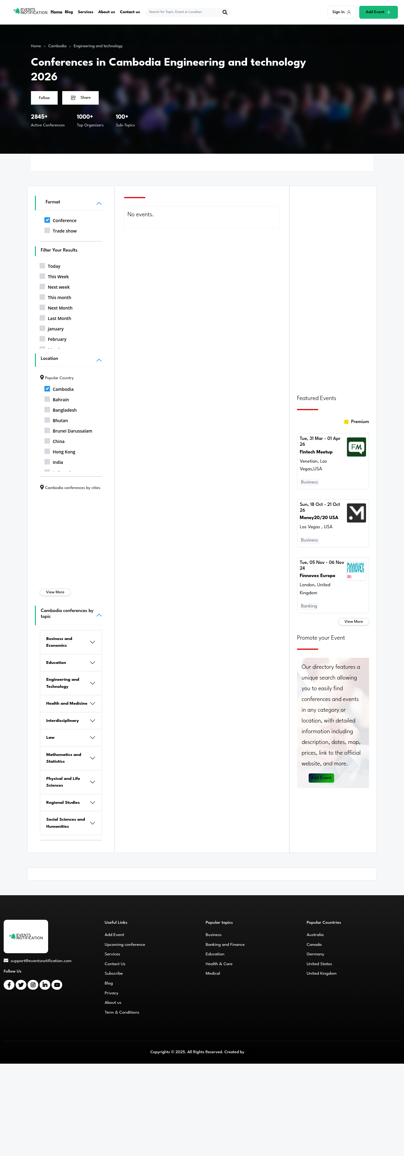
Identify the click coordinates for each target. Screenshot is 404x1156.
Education (56, 663)
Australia (315, 935)
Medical (213, 973)
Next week (55, 286)
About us (107, 12)
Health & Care (219, 964)
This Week (54, 275)
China (54, 440)
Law (50, 737)
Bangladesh (60, 409)
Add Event (321, 776)
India (53, 461)
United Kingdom (322, 973)
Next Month (56, 307)
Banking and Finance (225, 944)
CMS (249, 1052)
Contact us (130, 12)
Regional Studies (63, 802)
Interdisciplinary (62, 721)
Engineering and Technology (62, 683)
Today (50, 265)
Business (214, 935)
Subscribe (114, 973)
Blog (69, 12)
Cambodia (57, 46)
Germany (315, 954)
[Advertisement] (333, 287)
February (53, 338)
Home (57, 12)
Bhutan (56, 419)
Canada (314, 944)
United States (319, 964)
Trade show (60, 230)
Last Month (55, 317)
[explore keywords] (184, 12)
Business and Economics (59, 642)
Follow (44, 98)
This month (55, 296)
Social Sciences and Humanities (65, 823)
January (52, 328)
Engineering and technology (98, 46)
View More (55, 592)
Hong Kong (59, 451)
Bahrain (56, 399)
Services (86, 12)
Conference (60, 219)
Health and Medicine (66, 703)
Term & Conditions (122, 1012)
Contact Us (115, 964)
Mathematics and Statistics (63, 758)
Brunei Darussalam (68, 430)
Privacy (112, 993)
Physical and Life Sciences (63, 782)
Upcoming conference (125, 944)
